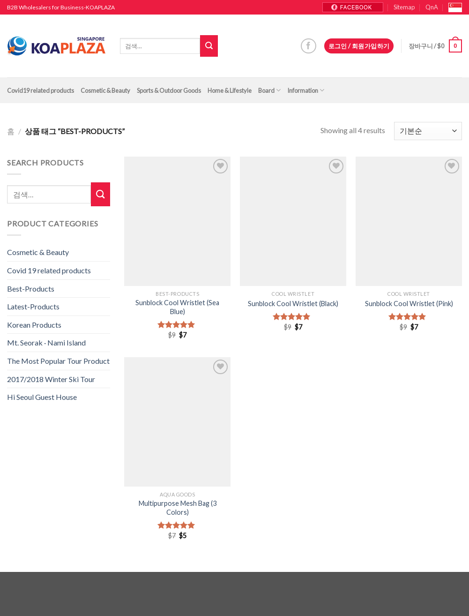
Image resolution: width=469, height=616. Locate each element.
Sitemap (404, 7)
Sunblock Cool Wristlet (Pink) (409, 304)
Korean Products (34, 324)
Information (305, 90)
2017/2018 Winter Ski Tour (51, 379)
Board (269, 90)
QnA (431, 7)
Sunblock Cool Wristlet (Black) (293, 304)
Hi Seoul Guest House (42, 396)
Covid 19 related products (49, 270)
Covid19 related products (40, 90)
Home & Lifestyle (230, 90)
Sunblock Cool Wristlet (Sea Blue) (177, 307)
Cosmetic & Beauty (105, 90)
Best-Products (30, 288)
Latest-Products (33, 306)
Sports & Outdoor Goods (169, 90)
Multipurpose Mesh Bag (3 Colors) (177, 507)
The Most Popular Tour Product (58, 360)
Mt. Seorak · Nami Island (46, 342)
